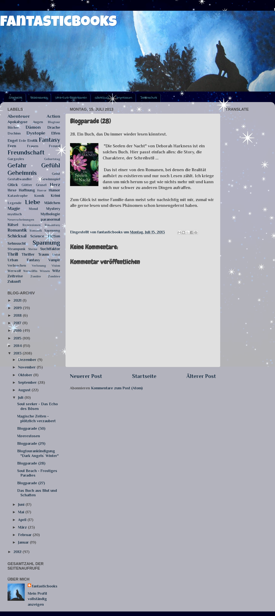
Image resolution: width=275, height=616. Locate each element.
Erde (22, 141)
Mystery (53, 208)
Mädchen (52, 203)
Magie (14, 208)
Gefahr (17, 165)
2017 (18, 323)
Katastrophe (18, 196)
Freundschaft (26, 152)
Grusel (41, 185)
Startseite (15, 97)
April (23, 520)
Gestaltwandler (20, 179)
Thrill (13, 254)
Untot (56, 254)
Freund (54, 146)
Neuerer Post (86, 376)
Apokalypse (18, 122)
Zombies (54, 276)
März (23, 527)
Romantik (17, 230)
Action (53, 116)
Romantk (36, 230)
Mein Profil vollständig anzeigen (37, 598)
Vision (56, 265)
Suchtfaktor (50, 249)
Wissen (45, 271)
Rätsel (13, 225)
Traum (43, 254)
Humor (54, 190)
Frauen (32, 146)
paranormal (50, 219)
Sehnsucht (17, 243)
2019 (18, 308)
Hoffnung (27, 190)
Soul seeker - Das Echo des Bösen (37, 406)
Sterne (32, 249)
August (25, 390)
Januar (24, 542)
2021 (18, 300)
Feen (12, 146)
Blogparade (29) (31, 443)
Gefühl (50, 165)
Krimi (55, 195)
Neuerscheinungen (21, 219)
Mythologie (50, 214)
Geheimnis (22, 172)
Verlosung (39, 265)
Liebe (32, 202)
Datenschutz (148, 97)
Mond (33, 209)
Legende (14, 203)
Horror (42, 190)
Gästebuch (102, 97)
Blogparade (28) (31, 463)
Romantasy (52, 225)
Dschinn (14, 133)
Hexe (12, 190)
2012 (18, 552)
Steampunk (16, 249)
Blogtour (54, 122)
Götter (26, 185)
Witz (56, 271)
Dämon (33, 127)
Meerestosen (28, 436)
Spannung (46, 242)
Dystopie (35, 133)
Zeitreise (15, 276)
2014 (18, 346)
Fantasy (49, 139)
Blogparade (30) (31, 428)
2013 (18, 353)
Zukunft (14, 281)
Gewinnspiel (50, 179)
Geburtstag (52, 159)
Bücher (13, 127)
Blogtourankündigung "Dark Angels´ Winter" (38, 453)
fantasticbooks (58, 23)
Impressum (124, 97)
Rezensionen (38, 97)
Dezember (27, 360)
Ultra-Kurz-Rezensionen (71, 97)
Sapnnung (52, 230)
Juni (22, 504)
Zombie (36, 276)
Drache (53, 127)
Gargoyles (16, 159)
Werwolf (14, 271)
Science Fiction (45, 236)
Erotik (32, 140)
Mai (21, 512)
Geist (56, 174)
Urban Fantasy (24, 260)
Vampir (54, 260)
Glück (13, 185)
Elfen (55, 133)
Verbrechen (17, 265)
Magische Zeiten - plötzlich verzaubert (36, 418)
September (28, 382)
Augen (38, 122)
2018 (18, 315)
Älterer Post (201, 376)
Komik (39, 196)
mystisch (15, 214)
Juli (21, 397)
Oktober (25, 375)
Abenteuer (19, 116)
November (27, 367)
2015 (18, 338)
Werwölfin (30, 271)
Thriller (28, 254)
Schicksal (17, 235)
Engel (13, 140)
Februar (25, 535)
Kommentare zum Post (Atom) (117, 388)
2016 (18, 330)
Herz (55, 184)
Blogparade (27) (31, 483)
